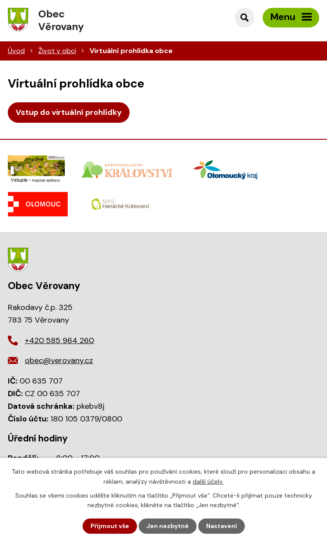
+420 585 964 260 (59, 340)
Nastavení (221, 526)
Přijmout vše (109, 526)
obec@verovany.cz (59, 360)
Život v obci (57, 50)
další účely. (208, 481)
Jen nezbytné (168, 526)
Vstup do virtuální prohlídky (69, 112)
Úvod (16, 50)
